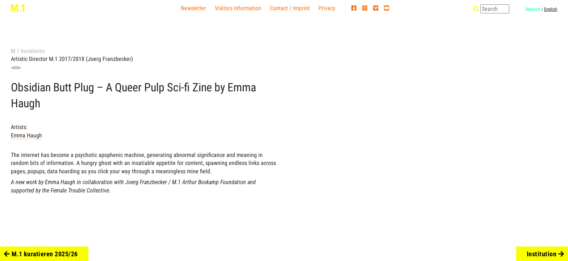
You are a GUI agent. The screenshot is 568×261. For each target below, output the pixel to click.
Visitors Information (238, 8)
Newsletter (193, 8)
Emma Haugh (26, 135)
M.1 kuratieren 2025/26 (41, 254)
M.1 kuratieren (28, 50)
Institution (545, 254)
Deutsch (532, 9)
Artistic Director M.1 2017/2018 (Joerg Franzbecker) (72, 58)
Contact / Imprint (290, 8)
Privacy (326, 8)
